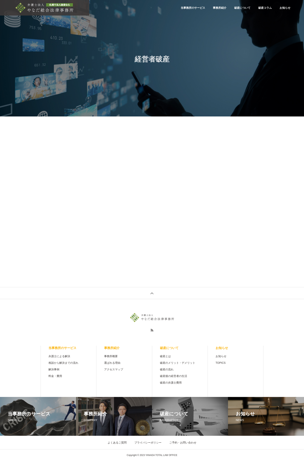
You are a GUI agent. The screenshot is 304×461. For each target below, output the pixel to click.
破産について (242, 7)
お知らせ (285, 7)
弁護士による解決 (59, 356)
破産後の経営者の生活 (173, 376)
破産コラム (265, 7)
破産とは (165, 356)
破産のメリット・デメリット (177, 362)
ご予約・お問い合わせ (182, 442)
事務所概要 (111, 356)
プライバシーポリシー (148, 442)
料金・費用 (55, 376)
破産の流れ (167, 369)
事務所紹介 (219, 7)
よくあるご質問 (117, 442)
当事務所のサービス (193, 7)
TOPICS (221, 362)
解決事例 (53, 369)
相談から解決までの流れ (63, 362)
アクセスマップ (113, 369)
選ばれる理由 (112, 362)
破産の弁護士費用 (171, 382)
